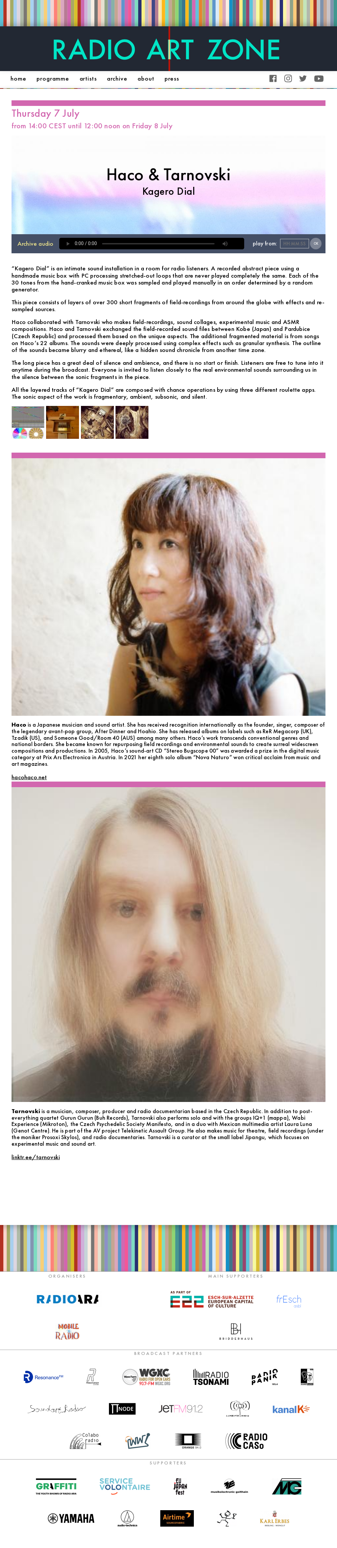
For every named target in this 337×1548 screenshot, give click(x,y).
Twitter (303, 78)
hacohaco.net (29, 777)
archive (117, 78)
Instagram (288, 78)
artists (88, 78)
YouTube (319, 78)
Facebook (273, 78)
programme (53, 78)
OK (316, 243)
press (172, 78)
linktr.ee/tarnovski (36, 1157)
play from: (265, 243)
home (18, 78)
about (146, 78)
